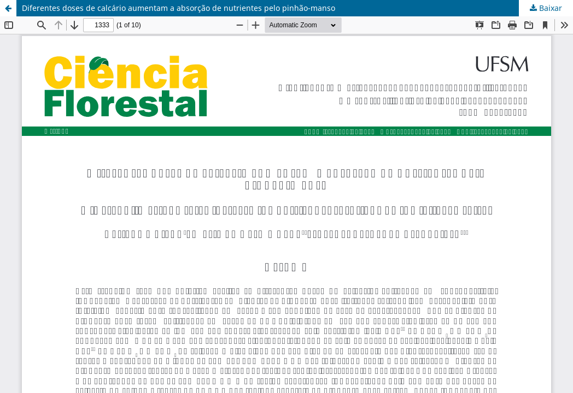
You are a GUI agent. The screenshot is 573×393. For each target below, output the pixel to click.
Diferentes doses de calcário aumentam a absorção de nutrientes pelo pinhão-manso (178, 8)
